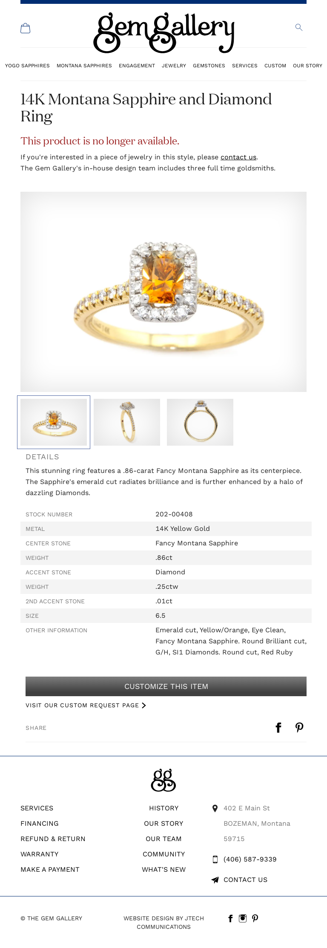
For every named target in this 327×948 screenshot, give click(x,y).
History (163, 808)
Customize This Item (166, 686)
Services (245, 65)
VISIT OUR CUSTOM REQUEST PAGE (82, 705)
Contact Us (245, 880)
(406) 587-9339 (250, 859)
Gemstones (209, 65)
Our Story (307, 65)
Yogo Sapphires (27, 65)
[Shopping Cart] (25, 28)
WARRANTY (39, 854)
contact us (238, 157)
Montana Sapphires (84, 65)
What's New (164, 869)
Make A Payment (50, 869)
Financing (39, 823)
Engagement (137, 65)
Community (164, 854)
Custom (275, 65)
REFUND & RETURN (53, 839)
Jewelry (174, 65)
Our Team (164, 839)
